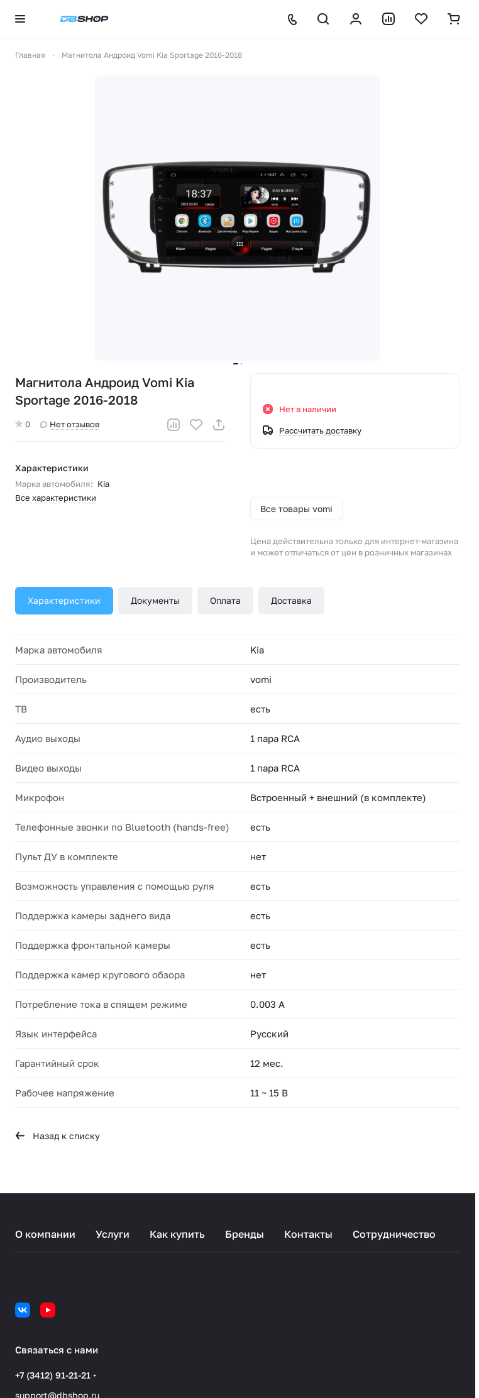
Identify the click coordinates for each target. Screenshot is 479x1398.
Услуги (112, 1234)
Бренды (244, 1234)
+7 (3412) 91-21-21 (53, 1375)
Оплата (225, 600)
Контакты (308, 1234)
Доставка (291, 600)
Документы (155, 600)
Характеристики (64, 600)
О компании (45, 1234)
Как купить (177, 1234)
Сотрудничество (394, 1234)
